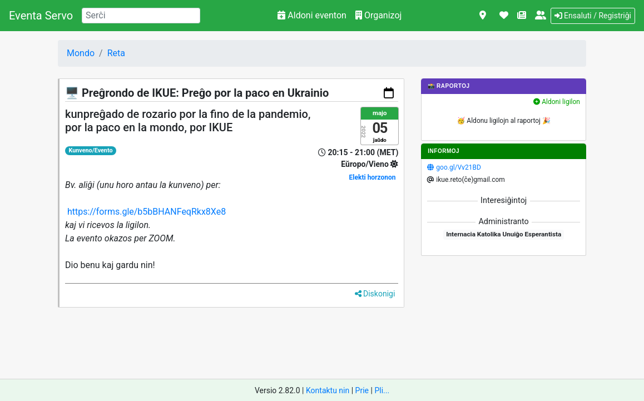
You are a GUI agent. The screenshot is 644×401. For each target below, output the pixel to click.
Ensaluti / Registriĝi (592, 15)
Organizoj (378, 15)
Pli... (381, 390)
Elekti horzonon (372, 177)
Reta (116, 53)
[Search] (141, 15)
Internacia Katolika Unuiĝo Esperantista (503, 234)
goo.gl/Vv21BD (458, 167)
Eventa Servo (41, 15)
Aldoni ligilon (556, 102)
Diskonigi (375, 293)
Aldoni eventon (312, 15)
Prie (362, 390)
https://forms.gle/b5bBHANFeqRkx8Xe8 (146, 211)
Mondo (81, 53)
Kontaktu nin (327, 390)
